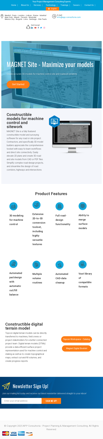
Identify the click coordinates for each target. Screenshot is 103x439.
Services (37, 5)
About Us (25, 5)
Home (13, 5)
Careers (76, 5)
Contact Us (89, 5)
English (52, 9)
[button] (18, 84)
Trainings (64, 5)
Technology (51, 5)
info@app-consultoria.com (69, 17)
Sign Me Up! (51, 401)
